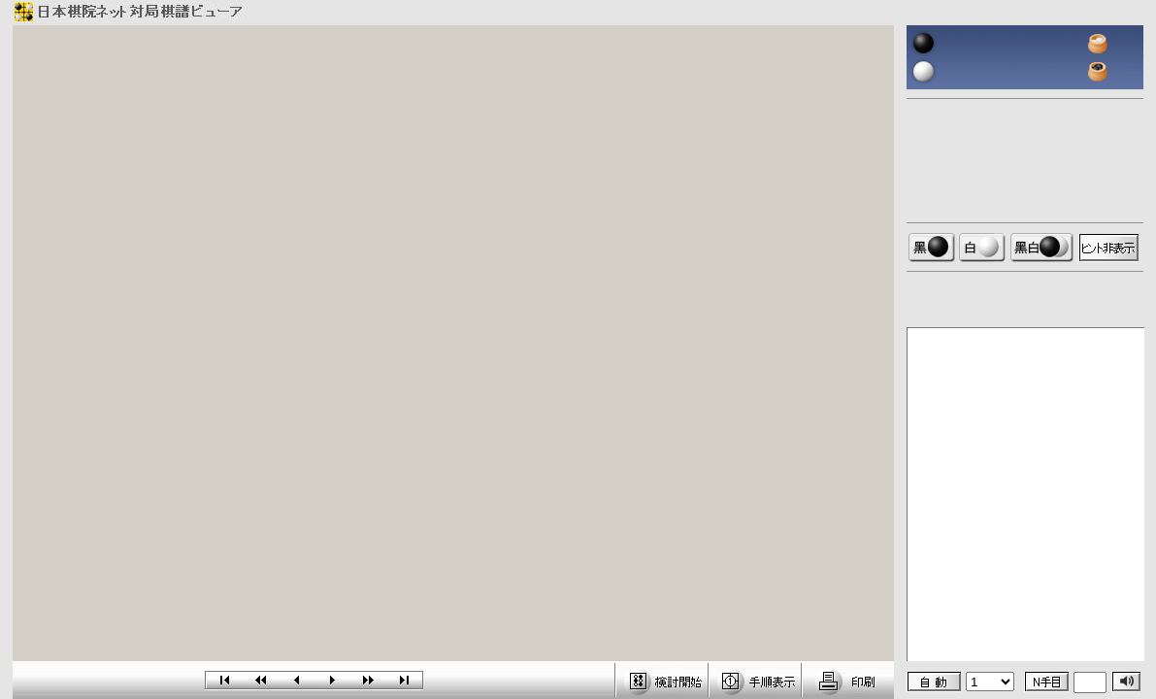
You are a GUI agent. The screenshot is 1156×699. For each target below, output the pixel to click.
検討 (661, 680)
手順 (754, 680)
